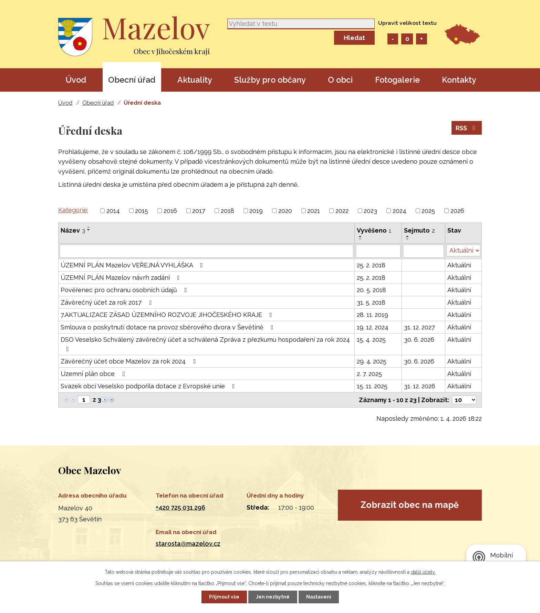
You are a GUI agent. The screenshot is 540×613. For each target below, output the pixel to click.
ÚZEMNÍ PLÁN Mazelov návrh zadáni (122, 277)
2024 (399, 210)
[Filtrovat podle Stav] (463, 250)
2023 (370, 210)
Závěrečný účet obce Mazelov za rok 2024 (129, 361)
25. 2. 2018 (371, 265)
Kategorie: (73, 210)
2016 (170, 210)
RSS (467, 128)
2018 (227, 210)
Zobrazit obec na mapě (410, 505)
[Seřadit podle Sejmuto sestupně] (408, 239)
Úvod (75, 79)
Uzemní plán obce (94, 373)
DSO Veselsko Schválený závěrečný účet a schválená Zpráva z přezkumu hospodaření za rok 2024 (205, 344)
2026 (457, 210)
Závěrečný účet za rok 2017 (107, 302)
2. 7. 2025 (369, 373)
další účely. (423, 572)
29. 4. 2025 (371, 361)
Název (73, 230)
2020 (285, 210)
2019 (256, 210)
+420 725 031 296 (180, 507)
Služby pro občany (270, 79)
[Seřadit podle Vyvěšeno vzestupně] (360, 236)
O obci (340, 79)
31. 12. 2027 (419, 327)
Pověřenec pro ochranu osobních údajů (125, 290)
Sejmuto (419, 230)
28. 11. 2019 (372, 314)
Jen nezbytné (273, 597)
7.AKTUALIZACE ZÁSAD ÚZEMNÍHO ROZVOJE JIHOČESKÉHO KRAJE (168, 314)
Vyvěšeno (374, 230)
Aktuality (194, 79)
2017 (198, 210)
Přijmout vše (224, 597)
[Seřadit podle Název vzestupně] (89, 227)
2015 (141, 210)
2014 (113, 210)
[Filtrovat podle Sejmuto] (423, 251)
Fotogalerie (397, 79)
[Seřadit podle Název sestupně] (89, 229)
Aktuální (459, 265)
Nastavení (318, 597)
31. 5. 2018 (371, 302)
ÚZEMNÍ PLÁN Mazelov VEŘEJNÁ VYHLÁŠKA (133, 265)
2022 (342, 210)
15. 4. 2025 (371, 339)
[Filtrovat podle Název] (206, 251)
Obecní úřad (131, 79)
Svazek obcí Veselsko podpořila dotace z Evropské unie (149, 386)
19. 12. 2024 (372, 327)
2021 (313, 210)
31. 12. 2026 (419, 386)
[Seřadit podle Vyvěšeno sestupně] (360, 239)
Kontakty (459, 79)
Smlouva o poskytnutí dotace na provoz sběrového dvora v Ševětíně (168, 327)
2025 (428, 210)
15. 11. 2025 (372, 386)
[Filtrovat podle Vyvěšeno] (378, 251)
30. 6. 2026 (419, 339)
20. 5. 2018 (371, 290)
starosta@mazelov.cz (188, 543)
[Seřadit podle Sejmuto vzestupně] (408, 236)
